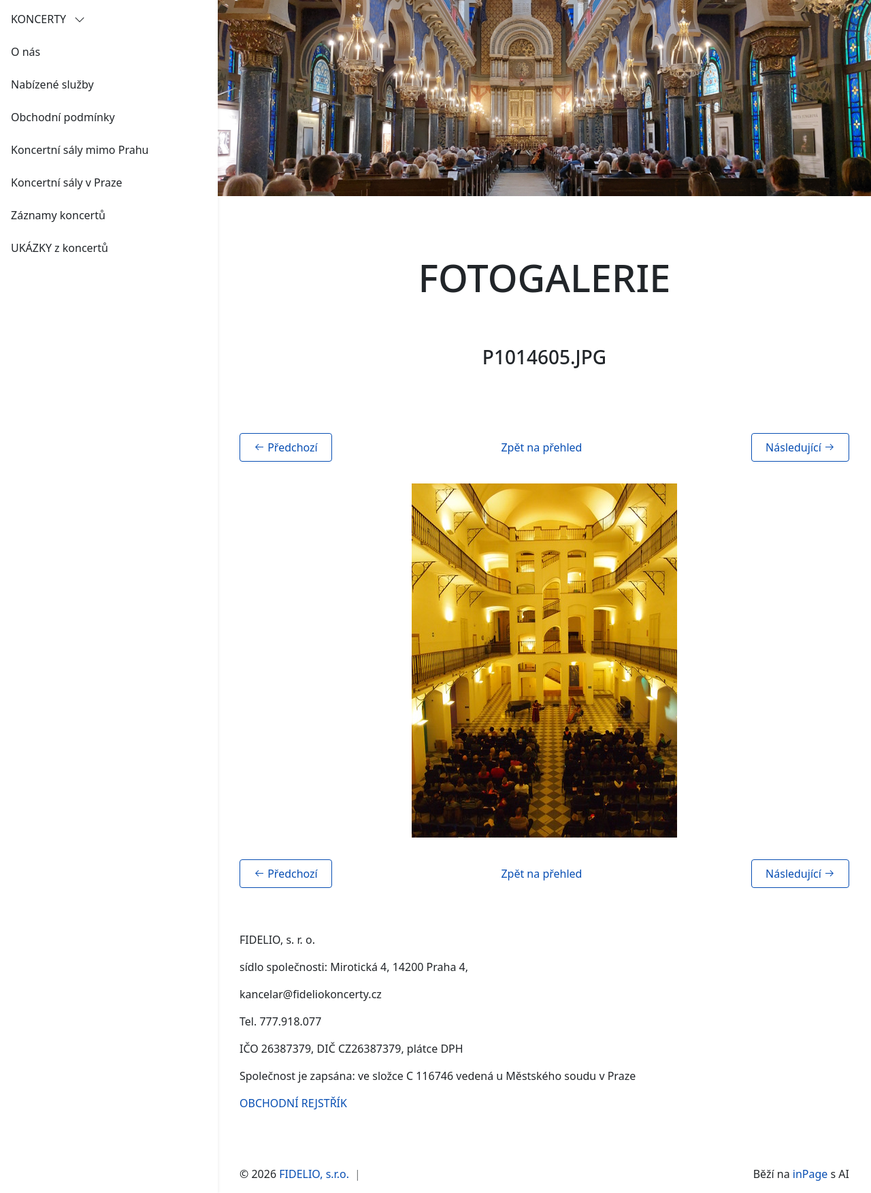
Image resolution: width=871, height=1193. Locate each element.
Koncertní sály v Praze (66, 182)
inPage (810, 1173)
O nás (25, 51)
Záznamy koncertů (58, 215)
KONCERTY (48, 19)
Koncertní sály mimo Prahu (79, 149)
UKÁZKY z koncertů (59, 247)
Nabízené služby (52, 84)
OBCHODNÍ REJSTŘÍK (293, 1103)
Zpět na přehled (541, 447)
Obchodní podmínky (63, 117)
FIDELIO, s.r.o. (314, 1173)
